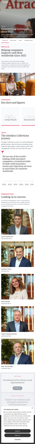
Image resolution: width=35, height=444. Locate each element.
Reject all (17, 435)
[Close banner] (32, 408)
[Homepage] (5, 2)
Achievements (13, 40)
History (20, 40)
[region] (18, 116)
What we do (5, 40)
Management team (29, 40)
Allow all (17, 431)
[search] (28, 2)
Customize (17, 439)
